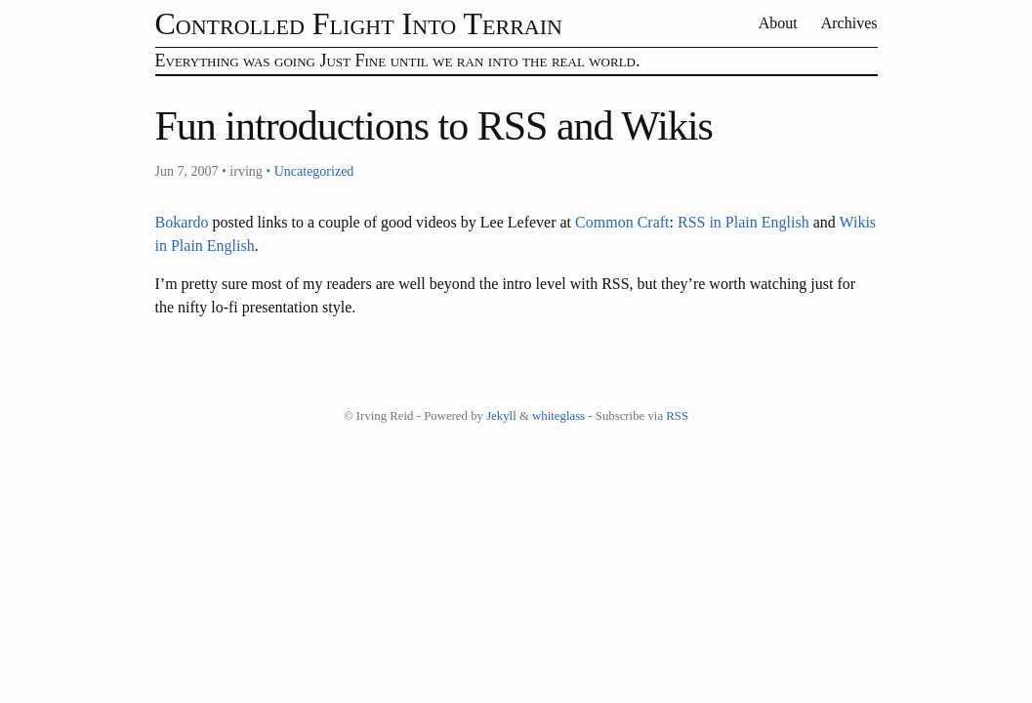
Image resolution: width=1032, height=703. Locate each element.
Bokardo (182, 222)
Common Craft (622, 222)
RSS (677, 416)
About (779, 23)
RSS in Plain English (743, 222)
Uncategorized (314, 171)
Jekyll (501, 416)
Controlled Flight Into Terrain (358, 23)
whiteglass (558, 416)
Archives (849, 23)
